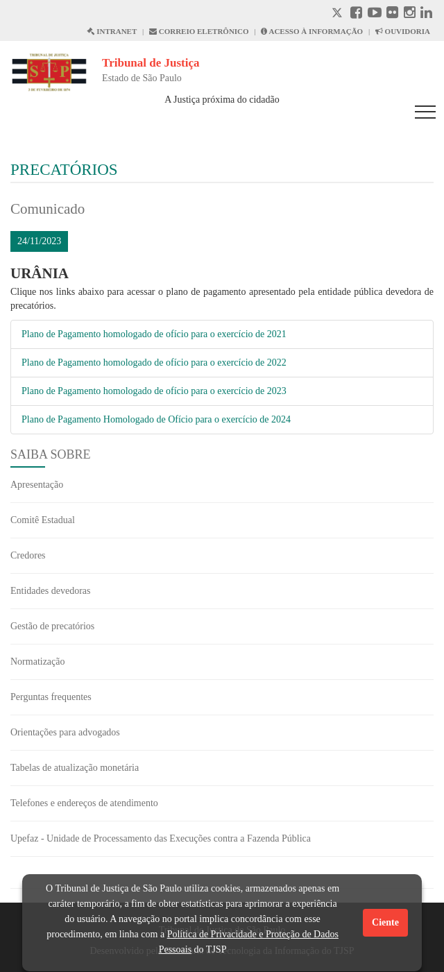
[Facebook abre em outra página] (356, 14)
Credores (28, 555)
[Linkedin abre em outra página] (426, 14)
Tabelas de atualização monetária (74, 767)
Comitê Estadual (42, 520)
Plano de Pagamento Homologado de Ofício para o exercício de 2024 (156, 419)
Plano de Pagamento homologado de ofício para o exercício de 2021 (154, 334)
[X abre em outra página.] (338, 14)
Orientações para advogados (65, 732)
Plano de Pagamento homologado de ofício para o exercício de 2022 (154, 362)
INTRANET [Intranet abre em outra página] (112, 31)
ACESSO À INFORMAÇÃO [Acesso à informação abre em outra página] (312, 31)
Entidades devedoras (50, 591)
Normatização (37, 661)
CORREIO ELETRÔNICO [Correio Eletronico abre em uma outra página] (199, 31)
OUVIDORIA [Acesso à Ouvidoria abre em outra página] (402, 31)
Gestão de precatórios (52, 626)
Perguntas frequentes (51, 697)
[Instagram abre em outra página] (409, 14)
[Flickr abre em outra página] (392, 14)
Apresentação (36, 484)
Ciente (385, 922)
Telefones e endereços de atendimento (84, 803)
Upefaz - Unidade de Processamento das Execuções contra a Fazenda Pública (160, 838)
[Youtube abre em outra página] (374, 14)
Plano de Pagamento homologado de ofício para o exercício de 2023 (154, 391)
